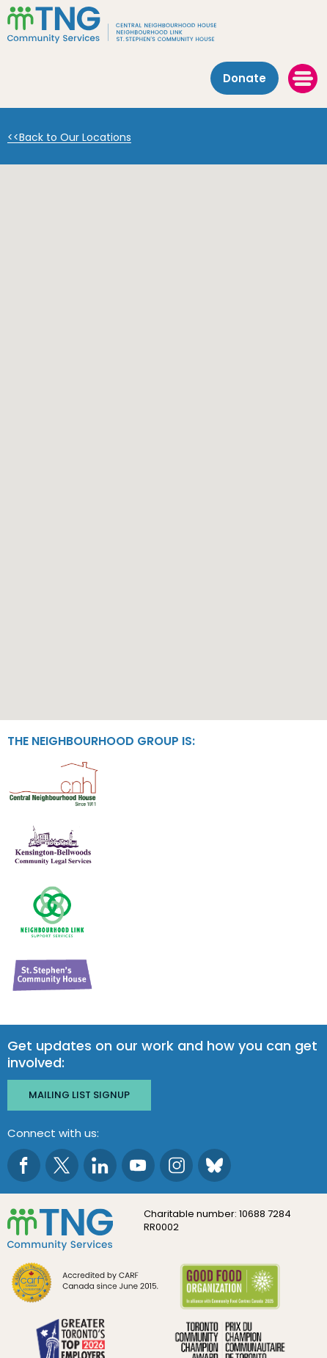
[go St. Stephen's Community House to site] (52, 974)
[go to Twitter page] (61, 1165)
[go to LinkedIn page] (100, 1165)
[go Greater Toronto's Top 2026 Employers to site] (73, 1344)
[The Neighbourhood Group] (163, 25)
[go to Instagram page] (176, 1165)
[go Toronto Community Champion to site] (230, 1344)
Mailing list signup (79, 1095)
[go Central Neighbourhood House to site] (52, 782)
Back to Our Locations (75, 137)
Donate (244, 78)
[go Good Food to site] (230, 1289)
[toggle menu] (303, 78)
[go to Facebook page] (23, 1165)
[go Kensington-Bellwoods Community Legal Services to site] (52, 846)
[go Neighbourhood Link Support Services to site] (52, 910)
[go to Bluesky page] (214, 1165)
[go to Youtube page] (138, 1165)
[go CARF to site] (85, 1284)
